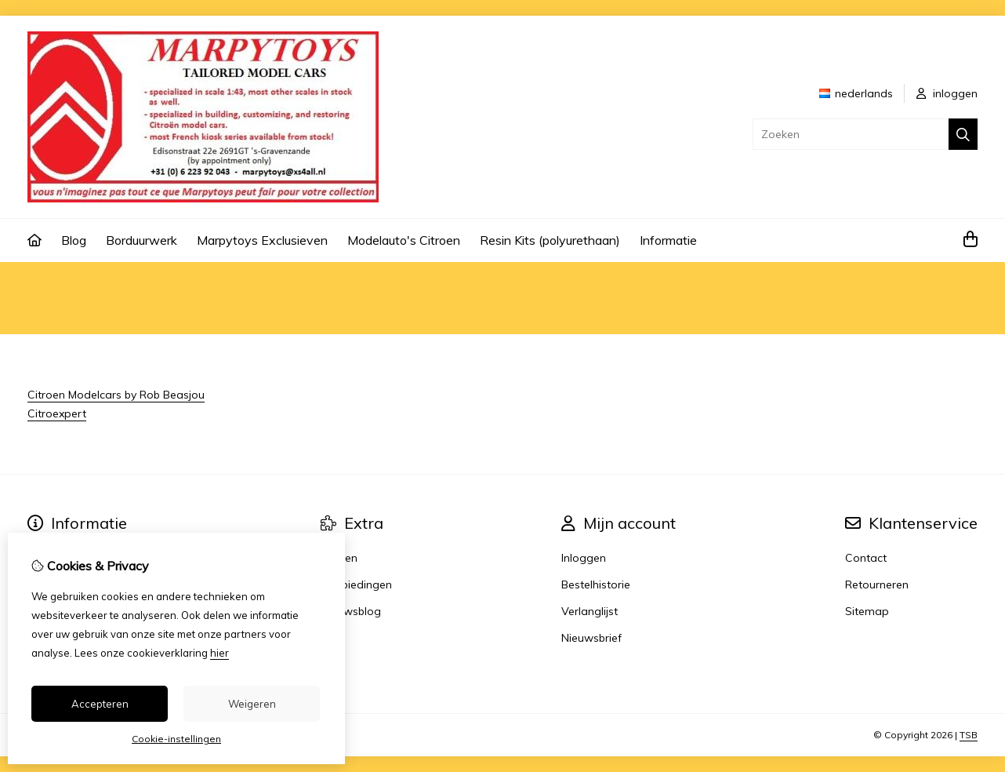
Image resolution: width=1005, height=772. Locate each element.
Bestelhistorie (595, 584)
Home (43, 283)
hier (219, 652)
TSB (969, 735)
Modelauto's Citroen (403, 240)
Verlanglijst (589, 611)
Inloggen (583, 558)
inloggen (947, 93)
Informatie (668, 240)
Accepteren (100, 703)
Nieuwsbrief (591, 638)
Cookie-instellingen (176, 739)
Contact (866, 558)
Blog (73, 240)
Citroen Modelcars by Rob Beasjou (116, 395)
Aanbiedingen (356, 584)
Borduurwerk (141, 240)
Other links (99, 283)
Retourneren (877, 584)
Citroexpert (56, 413)
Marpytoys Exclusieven (262, 240)
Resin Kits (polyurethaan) (550, 240)
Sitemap (867, 611)
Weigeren (252, 703)
